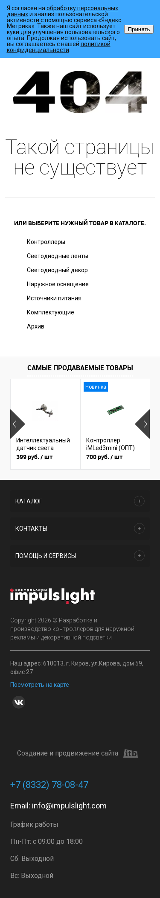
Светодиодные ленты (57, 256)
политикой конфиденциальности (59, 47)
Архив (35, 326)
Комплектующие (50, 312)
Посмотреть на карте (39, 684)
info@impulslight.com (69, 805)
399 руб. (34, 457)
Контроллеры (46, 241)
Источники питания (54, 298)
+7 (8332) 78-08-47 (49, 784)
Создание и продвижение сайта (77, 753)
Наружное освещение (58, 284)
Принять (139, 29)
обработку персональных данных (62, 11)
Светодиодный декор (57, 270)
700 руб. (104, 457)
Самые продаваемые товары (80, 367)
